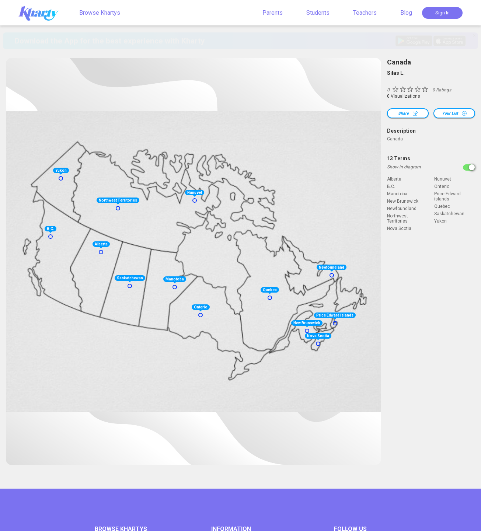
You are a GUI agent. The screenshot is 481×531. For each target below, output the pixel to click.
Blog (406, 12)
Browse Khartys (99, 12)
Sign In (442, 12)
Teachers (365, 12)
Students (318, 12)
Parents (272, 12)
